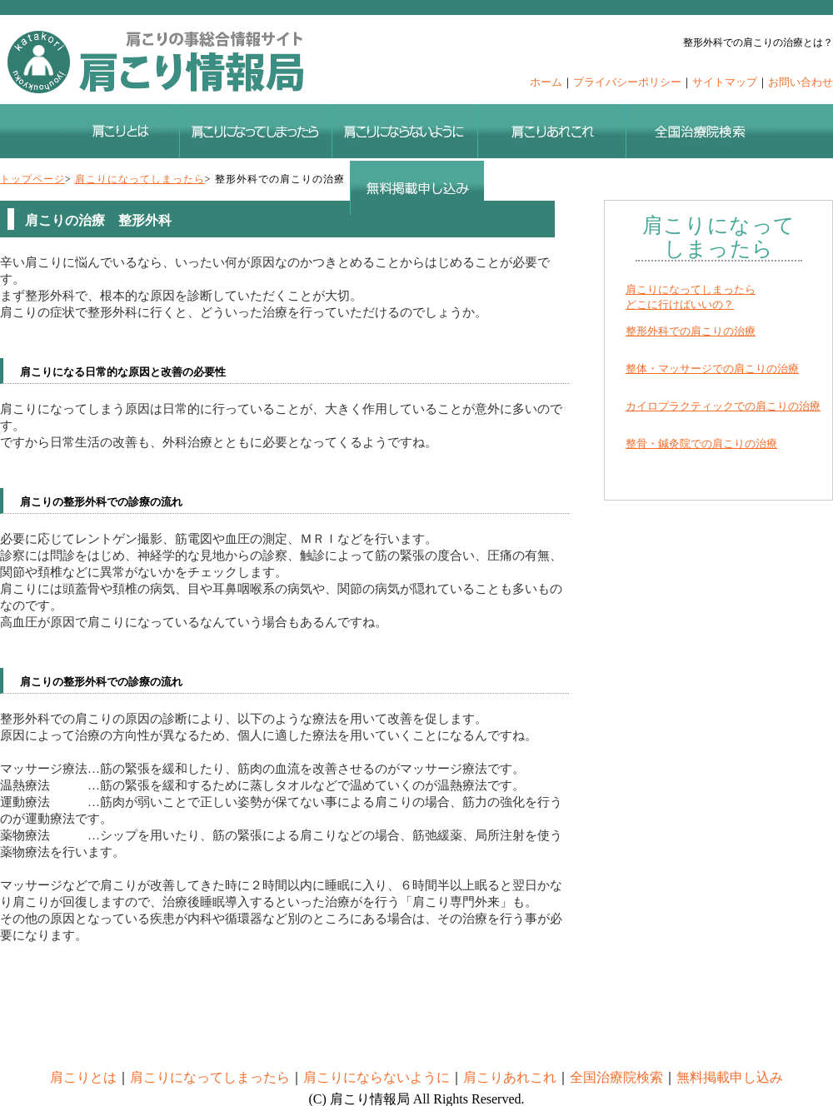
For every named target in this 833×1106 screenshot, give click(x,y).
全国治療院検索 (616, 1077)
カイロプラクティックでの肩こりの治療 (723, 406)
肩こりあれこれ (509, 1077)
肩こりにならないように (376, 1077)
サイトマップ (724, 82)
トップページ (32, 179)
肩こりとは (83, 1077)
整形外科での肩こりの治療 (691, 331)
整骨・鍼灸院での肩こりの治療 (701, 443)
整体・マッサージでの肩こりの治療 (712, 368)
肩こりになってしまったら (140, 179)
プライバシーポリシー (627, 82)
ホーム (546, 82)
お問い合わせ (800, 82)
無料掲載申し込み (729, 1077)
